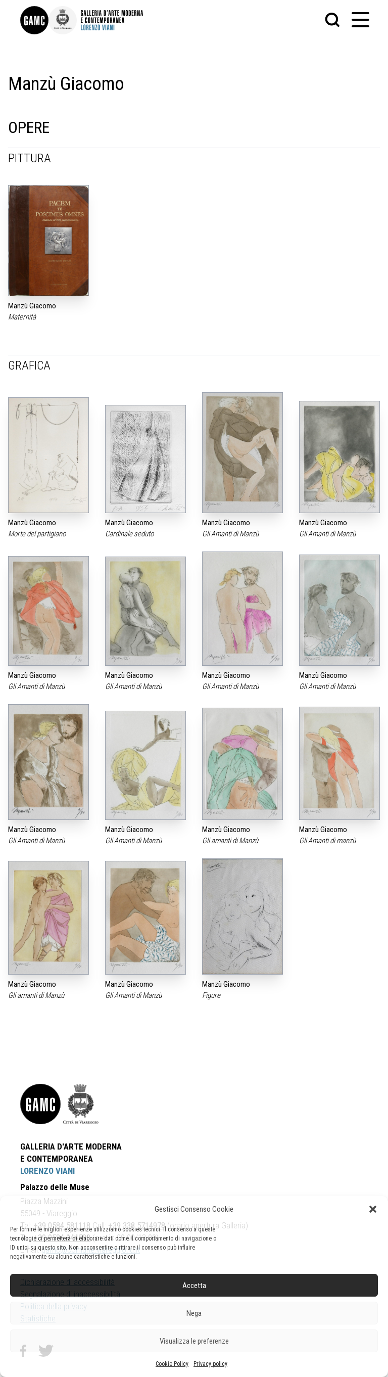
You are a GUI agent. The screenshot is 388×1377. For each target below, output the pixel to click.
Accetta (194, 1285)
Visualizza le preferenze (194, 1341)
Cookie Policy (172, 1363)
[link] (34, 20)
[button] (373, 1209)
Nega (194, 1313)
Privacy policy (210, 1363)
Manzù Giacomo (32, 305)
